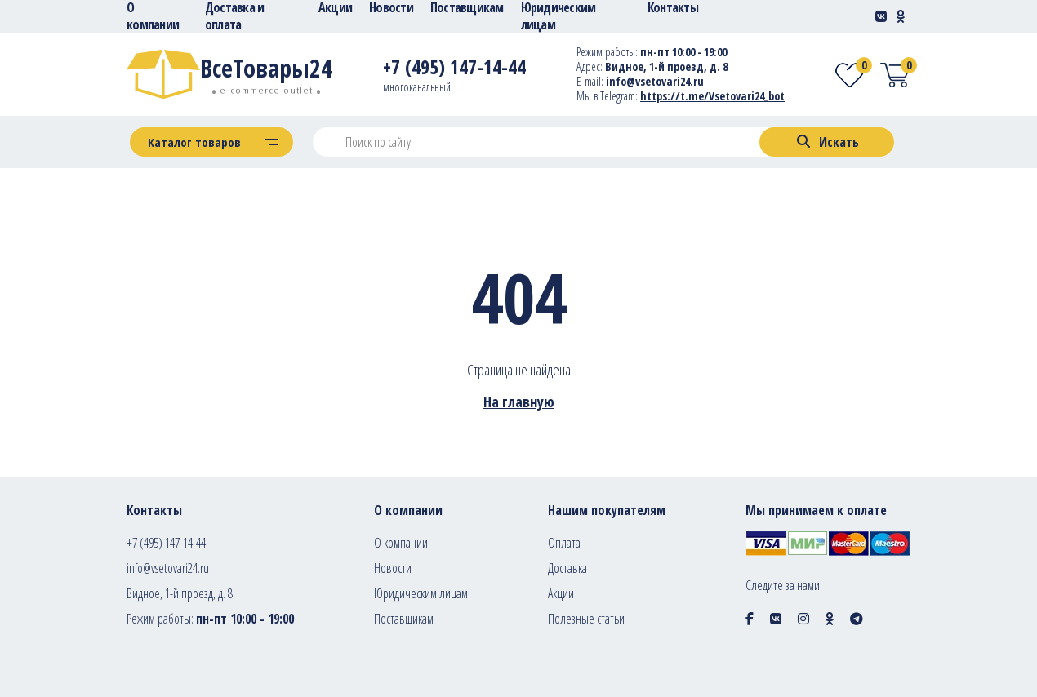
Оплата (564, 543)
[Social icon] (749, 619)
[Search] (826, 142)
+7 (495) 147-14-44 (166, 543)
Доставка (567, 568)
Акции (561, 593)
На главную (518, 401)
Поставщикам (404, 619)
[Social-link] (881, 16)
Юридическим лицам (421, 593)
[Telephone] (454, 70)
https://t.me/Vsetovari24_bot (712, 96)
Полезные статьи (586, 619)
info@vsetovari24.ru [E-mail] (655, 81)
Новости (393, 568)
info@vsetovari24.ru (168, 568)
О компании (401, 543)
